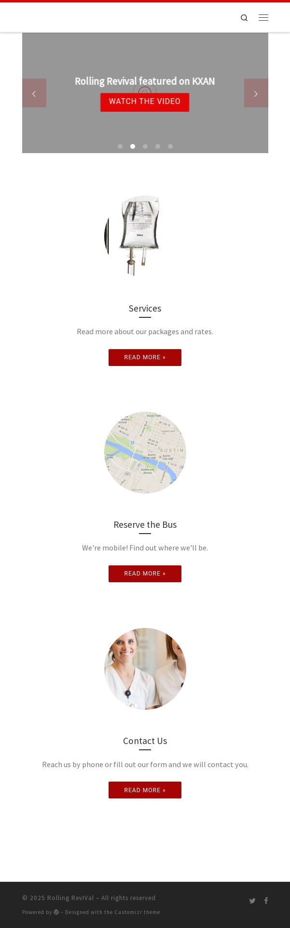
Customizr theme (137, 912)
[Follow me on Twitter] (252, 900)
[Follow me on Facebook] (266, 900)
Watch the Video (144, 102)
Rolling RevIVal (70, 898)
